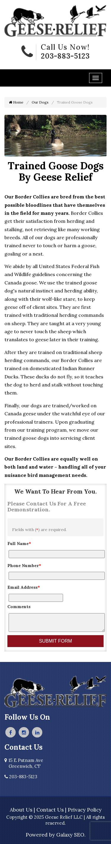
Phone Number (24, 565)
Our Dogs (40, 102)
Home (16, 102)
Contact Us (50, 810)
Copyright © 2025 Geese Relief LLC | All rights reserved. (55, 820)
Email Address (23, 587)
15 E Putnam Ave (23, 763)
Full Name (19, 543)
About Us (21, 810)
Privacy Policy (85, 810)
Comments (18, 606)
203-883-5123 (65, 56)
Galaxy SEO (70, 835)
